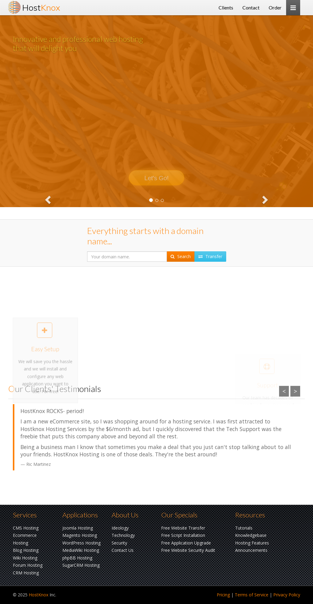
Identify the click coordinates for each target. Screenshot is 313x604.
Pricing (223, 595)
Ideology (120, 528)
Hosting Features (252, 543)
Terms (251, 595)
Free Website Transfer (183, 528)
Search (181, 256)
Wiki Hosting (25, 558)
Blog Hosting (26, 550)
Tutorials (243, 528)
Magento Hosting (79, 535)
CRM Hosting (26, 573)
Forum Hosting (27, 565)
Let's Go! (156, 185)
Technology (123, 535)
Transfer (210, 256)
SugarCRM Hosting (81, 565)
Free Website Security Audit (188, 550)
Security (119, 543)
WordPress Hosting (81, 543)
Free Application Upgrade (186, 543)
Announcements (251, 550)
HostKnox (38, 595)
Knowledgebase (251, 535)
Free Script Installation (183, 535)
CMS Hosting (26, 528)
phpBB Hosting (77, 558)
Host (41, 7)
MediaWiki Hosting (80, 550)
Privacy (286, 595)
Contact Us (123, 550)
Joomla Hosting (77, 528)
